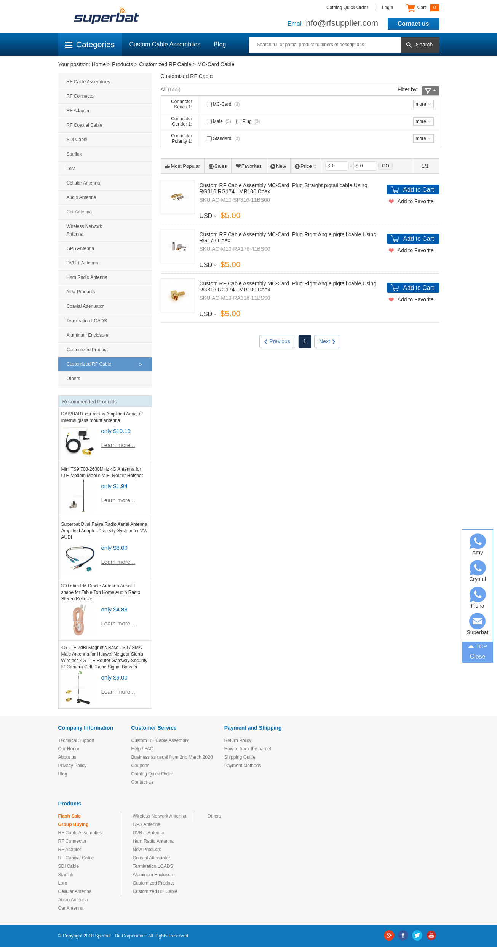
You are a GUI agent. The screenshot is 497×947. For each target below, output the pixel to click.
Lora (71, 168)
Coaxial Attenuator (85, 306)
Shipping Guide (240, 757)
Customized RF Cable (165, 64)
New (278, 166)
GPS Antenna (80, 248)
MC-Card (224, 104)
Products (122, 64)
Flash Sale (69, 816)
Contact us (413, 24)
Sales (218, 166)
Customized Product (87, 349)
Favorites (249, 166)
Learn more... (118, 445)
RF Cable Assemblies (88, 81)
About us (67, 757)
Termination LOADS (87, 320)
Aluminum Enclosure (88, 335)
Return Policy (237, 740)
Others (73, 378)
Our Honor (69, 748)
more (421, 104)
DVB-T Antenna (82, 263)
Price (306, 166)
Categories (90, 44)
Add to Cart (418, 189)
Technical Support (76, 740)
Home (99, 64)
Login (387, 7)
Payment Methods (242, 765)
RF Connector (81, 96)
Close (478, 656)
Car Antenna (79, 212)
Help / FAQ (142, 748)
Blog (220, 44)
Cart (422, 8)
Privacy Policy (72, 765)
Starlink (74, 154)
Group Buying (73, 824)
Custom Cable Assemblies (165, 44)
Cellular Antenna (83, 183)
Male (220, 121)
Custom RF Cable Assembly (160, 740)
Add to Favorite (416, 201)
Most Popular (182, 166)
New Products (81, 291)
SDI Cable (77, 139)
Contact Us (142, 782)
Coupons (140, 765)
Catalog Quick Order (347, 7)
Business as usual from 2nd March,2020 (172, 757)
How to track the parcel (247, 748)
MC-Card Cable (215, 64)
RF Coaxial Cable (84, 125)
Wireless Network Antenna (84, 230)
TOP (477, 646)
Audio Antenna (81, 197)
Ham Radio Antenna (87, 277)
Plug (248, 121)
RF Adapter (78, 110)
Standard (224, 138)
